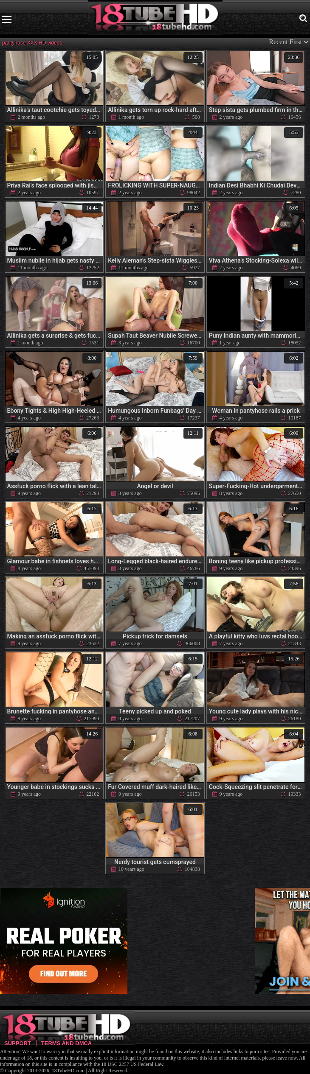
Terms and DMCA (66, 1043)
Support (17, 1043)
